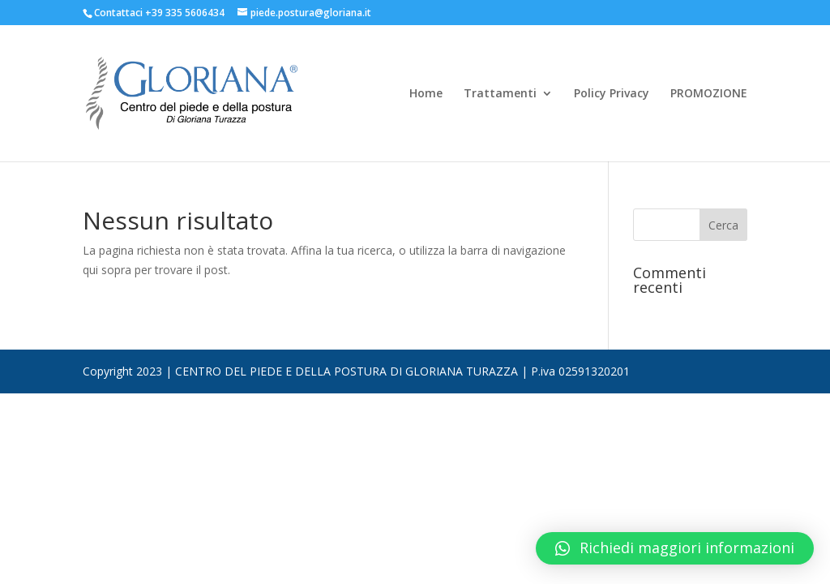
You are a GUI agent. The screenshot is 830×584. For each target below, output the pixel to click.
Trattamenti (500, 94)
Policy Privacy (611, 94)
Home (426, 94)
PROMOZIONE (708, 94)
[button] (675, 548)
